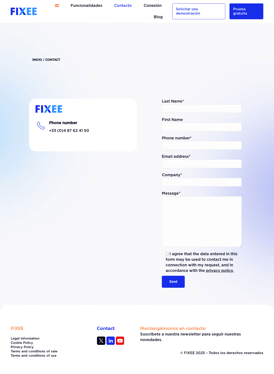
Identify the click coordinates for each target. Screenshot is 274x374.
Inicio (37, 59)
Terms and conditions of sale (34, 351)
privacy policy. (220, 271)
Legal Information (25, 338)
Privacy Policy (22, 347)
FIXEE (17, 328)
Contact (106, 328)
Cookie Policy (22, 342)
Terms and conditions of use (34, 355)
